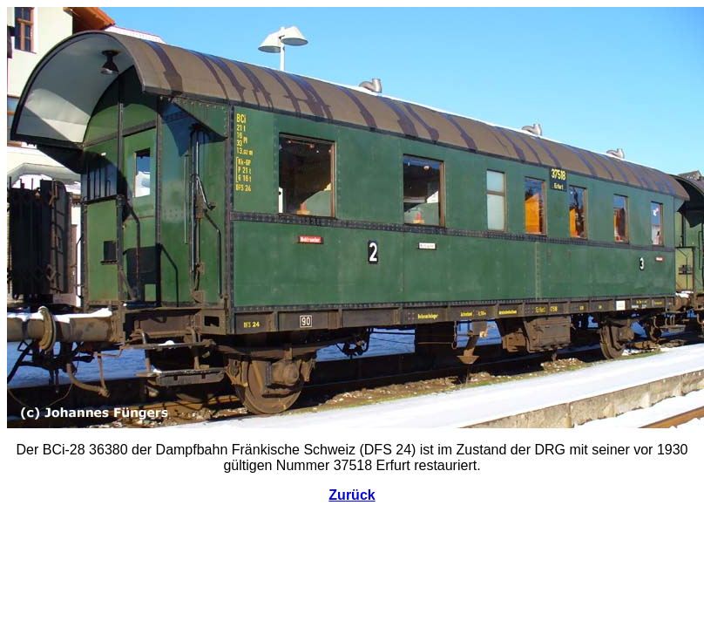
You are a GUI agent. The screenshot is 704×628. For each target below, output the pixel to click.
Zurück (351, 495)
